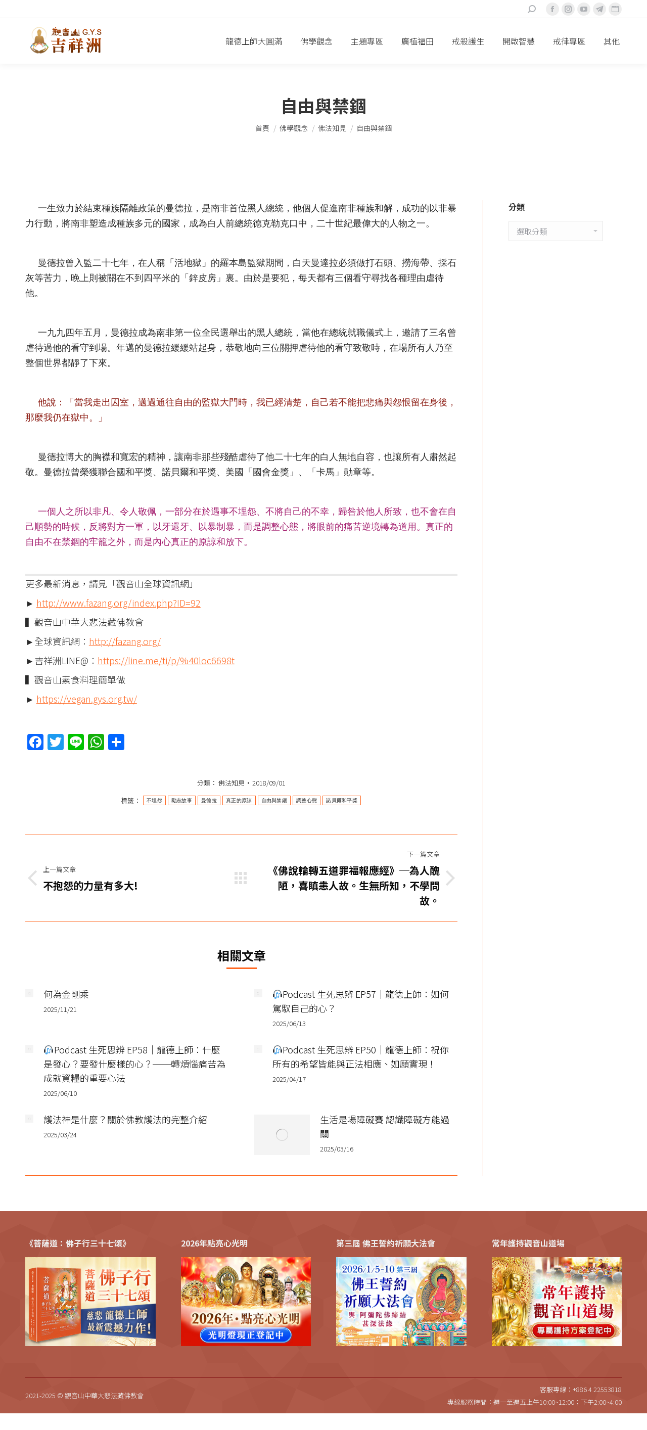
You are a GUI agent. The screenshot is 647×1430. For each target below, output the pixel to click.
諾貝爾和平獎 (341, 800)
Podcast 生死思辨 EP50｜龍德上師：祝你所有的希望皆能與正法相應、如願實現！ (360, 1056)
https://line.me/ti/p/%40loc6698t (166, 660)
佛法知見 (231, 783)
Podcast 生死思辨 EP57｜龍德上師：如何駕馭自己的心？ (360, 1000)
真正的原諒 (239, 800)
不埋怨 (154, 800)
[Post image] (29, 993)
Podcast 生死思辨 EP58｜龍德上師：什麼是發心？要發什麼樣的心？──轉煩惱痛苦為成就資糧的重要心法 (134, 1063)
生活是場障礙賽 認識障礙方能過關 (384, 1126)
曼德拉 (209, 800)
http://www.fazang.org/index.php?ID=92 (118, 602)
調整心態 (306, 800)
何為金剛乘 (66, 993)
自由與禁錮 (274, 800)
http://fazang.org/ (125, 641)
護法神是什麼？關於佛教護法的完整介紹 (125, 1119)
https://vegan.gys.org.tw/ (86, 698)
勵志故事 (181, 800)
